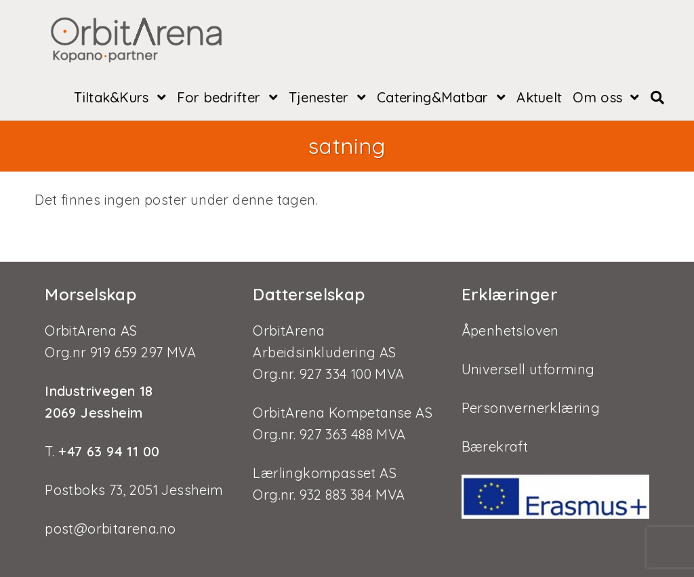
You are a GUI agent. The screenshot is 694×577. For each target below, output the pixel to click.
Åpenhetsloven (510, 330)
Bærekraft (495, 446)
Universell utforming (528, 369)
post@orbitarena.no (110, 528)
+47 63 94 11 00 (106, 451)
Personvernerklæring (531, 407)
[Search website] (657, 98)
